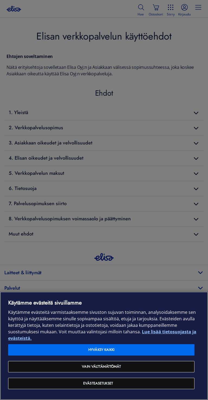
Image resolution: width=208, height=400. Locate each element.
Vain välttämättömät (101, 366)
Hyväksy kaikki (101, 349)
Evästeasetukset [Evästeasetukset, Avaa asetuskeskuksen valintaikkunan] (98, 383)
